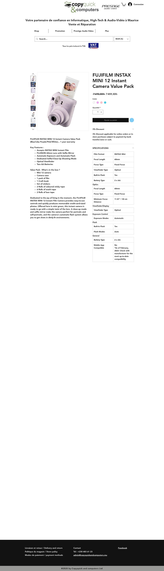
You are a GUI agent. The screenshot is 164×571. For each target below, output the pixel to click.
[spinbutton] (98, 112)
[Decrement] (94, 112)
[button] (123, 4)
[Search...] (73, 38)
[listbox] (122, 39)
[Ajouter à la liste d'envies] (132, 120)
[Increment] (101, 112)
